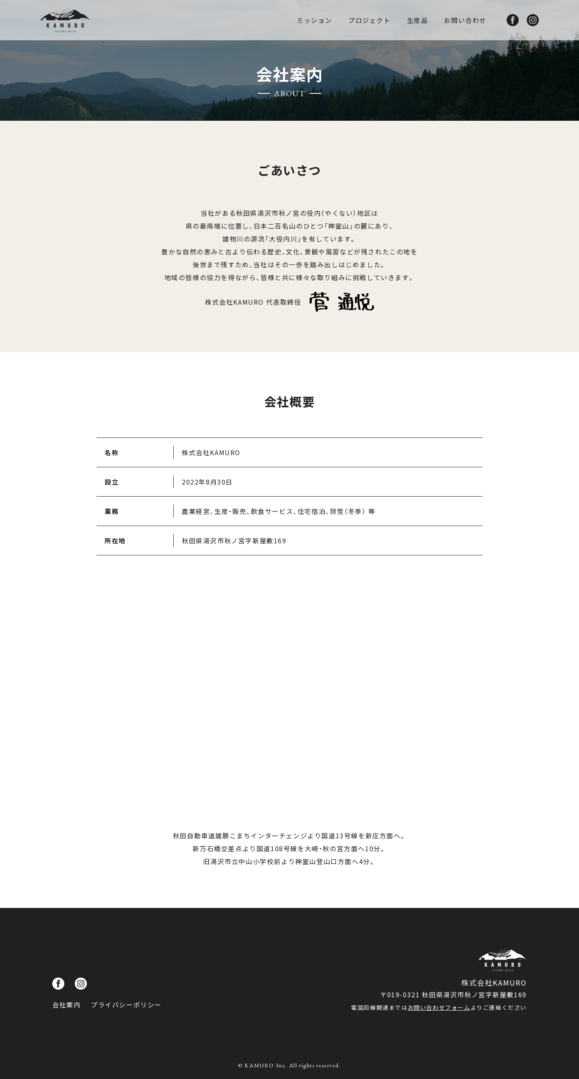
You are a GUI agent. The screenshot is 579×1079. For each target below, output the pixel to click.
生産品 (417, 20)
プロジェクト (369, 20)
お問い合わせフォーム (439, 1007)
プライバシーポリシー (126, 1004)
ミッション (314, 20)
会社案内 (66, 1004)
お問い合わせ (465, 20)
